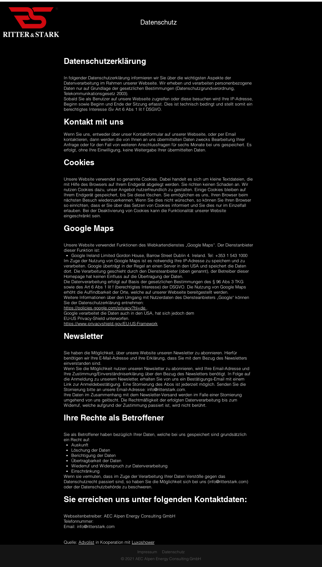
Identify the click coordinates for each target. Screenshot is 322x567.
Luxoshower (143, 542)
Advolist (86, 542)
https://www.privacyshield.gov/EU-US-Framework (111, 323)
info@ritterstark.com (166, 389)
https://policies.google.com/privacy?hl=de (105, 307)
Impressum (147, 551)
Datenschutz (173, 551)
